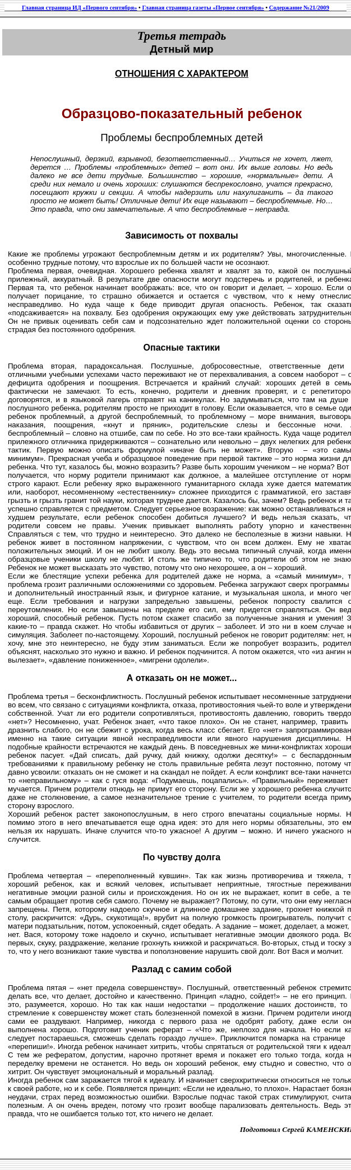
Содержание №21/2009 (299, 7)
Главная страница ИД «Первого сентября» (79, 7)
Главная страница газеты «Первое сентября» (203, 7)
